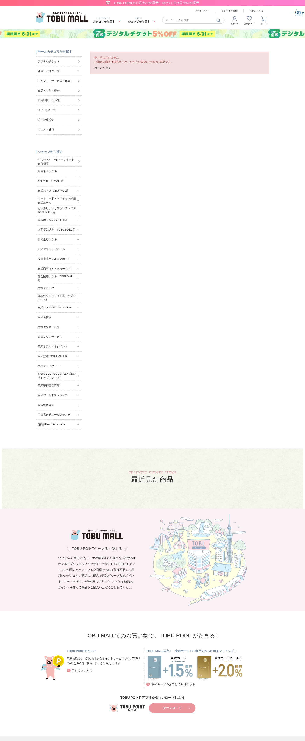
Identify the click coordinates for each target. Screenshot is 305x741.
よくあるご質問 (229, 11)
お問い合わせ (256, 11)
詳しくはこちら (82, 670)
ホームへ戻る (102, 67)
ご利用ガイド (202, 11)
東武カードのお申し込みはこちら (173, 684)
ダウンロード (172, 708)
